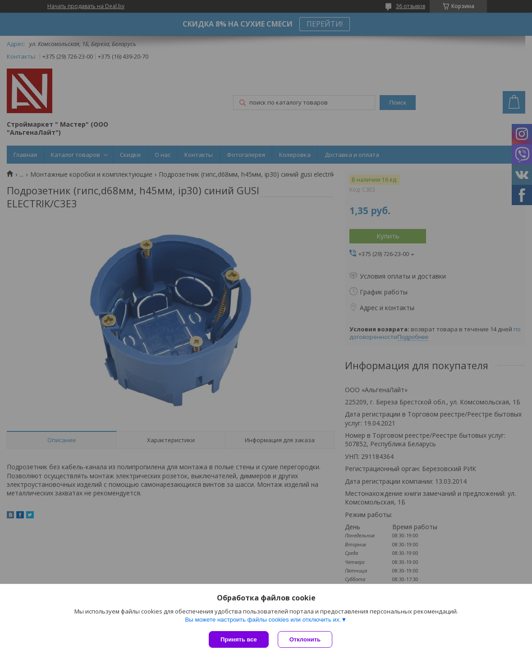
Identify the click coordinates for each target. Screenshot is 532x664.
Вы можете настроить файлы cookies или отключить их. (263, 619)
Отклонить (305, 639)
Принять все (238, 639)
